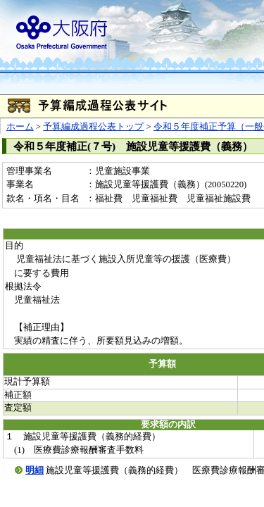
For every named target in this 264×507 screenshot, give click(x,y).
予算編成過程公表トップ (93, 127)
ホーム (20, 127)
